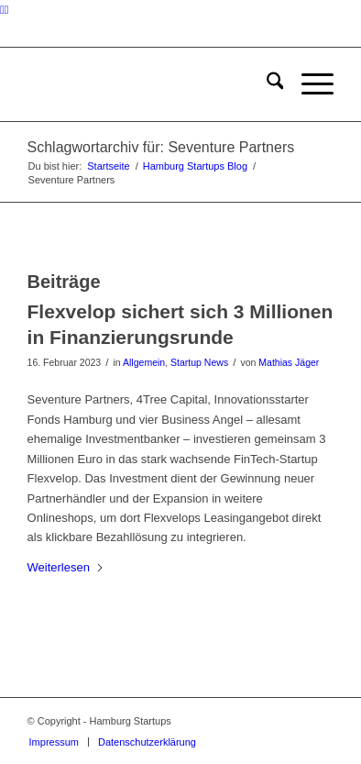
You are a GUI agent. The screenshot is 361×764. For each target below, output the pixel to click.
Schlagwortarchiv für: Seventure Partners (161, 147)
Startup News (199, 362)
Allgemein (144, 362)
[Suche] (266, 84)
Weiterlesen (65, 567)
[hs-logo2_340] (150, 84)
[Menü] (308, 84)
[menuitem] (266, 84)
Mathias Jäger (288, 362)
